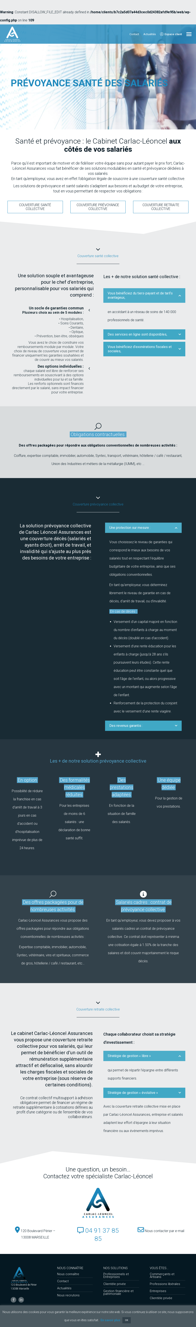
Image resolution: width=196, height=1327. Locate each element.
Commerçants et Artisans (162, 1275)
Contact (63, 1281)
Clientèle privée (114, 1284)
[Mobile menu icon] (189, 34)
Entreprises (158, 1291)
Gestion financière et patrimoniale (118, 1292)
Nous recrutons (68, 1295)
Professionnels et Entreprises (116, 1275)
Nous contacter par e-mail (161, 1231)
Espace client (171, 34)
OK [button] (126, 1320)
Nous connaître (68, 1274)
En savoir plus (110, 1320)
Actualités (64, 1288)
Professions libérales (165, 1284)
